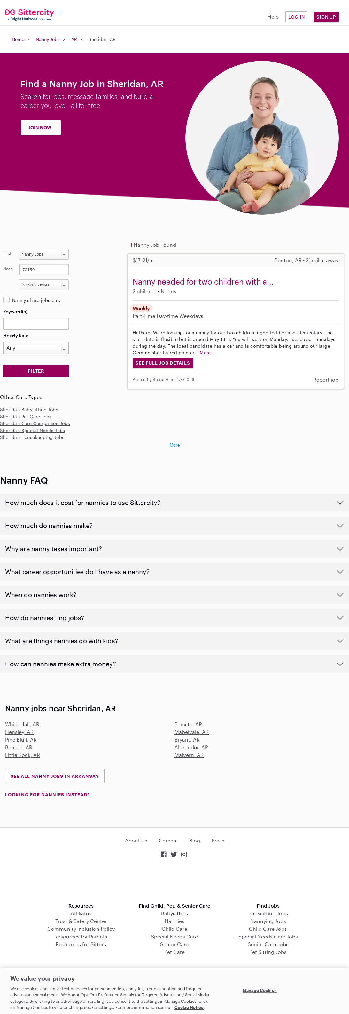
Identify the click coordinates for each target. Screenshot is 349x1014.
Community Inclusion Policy (81, 929)
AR (74, 39)
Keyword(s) (15, 311)
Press (218, 840)
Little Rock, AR (22, 755)
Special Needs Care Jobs (268, 936)
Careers (168, 840)
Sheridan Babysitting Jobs (29, 409)
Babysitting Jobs (268, 913)
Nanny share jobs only (36, 300)
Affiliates (81, 913)
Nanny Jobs (48, 39)
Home (18, 39)
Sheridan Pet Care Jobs (26, 416)
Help (273, 16)
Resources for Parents (80, 936)
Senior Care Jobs (268, 944)
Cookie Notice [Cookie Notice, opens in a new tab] (189, 1007)
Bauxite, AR (188, 724)
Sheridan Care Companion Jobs (35, 423)
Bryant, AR (187, 739)
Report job (325, 379)
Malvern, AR (189, 755)
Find (7, 253)
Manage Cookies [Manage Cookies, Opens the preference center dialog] (260, 990)
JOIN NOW (39, 127)
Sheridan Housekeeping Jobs (32, 437)
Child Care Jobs (268, 929)
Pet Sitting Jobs (268, 952)
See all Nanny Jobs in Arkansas (55, 776)
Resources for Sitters (81, 944)
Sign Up (326, 17)
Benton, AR (18, 747)
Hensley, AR (19, 732)
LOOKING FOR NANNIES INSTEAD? (47, 794)
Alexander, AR (191, 747)
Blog (194, 840)
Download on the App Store (174, 881)
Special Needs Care (174, 936)
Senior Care (174, 944)
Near (7, 268)
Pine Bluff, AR (21, 739)
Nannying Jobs (268, 921)
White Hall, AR (22, 724)
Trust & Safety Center (81, 921)
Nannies (174, 921)
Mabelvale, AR (191, 732)
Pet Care (174, 952)
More (205, 352)
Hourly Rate (15, 335)
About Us (136, 840)
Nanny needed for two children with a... (203, 281)
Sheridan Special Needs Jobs (32, 430)
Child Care (174, 929)
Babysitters (174, 913)
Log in (296, 17)
